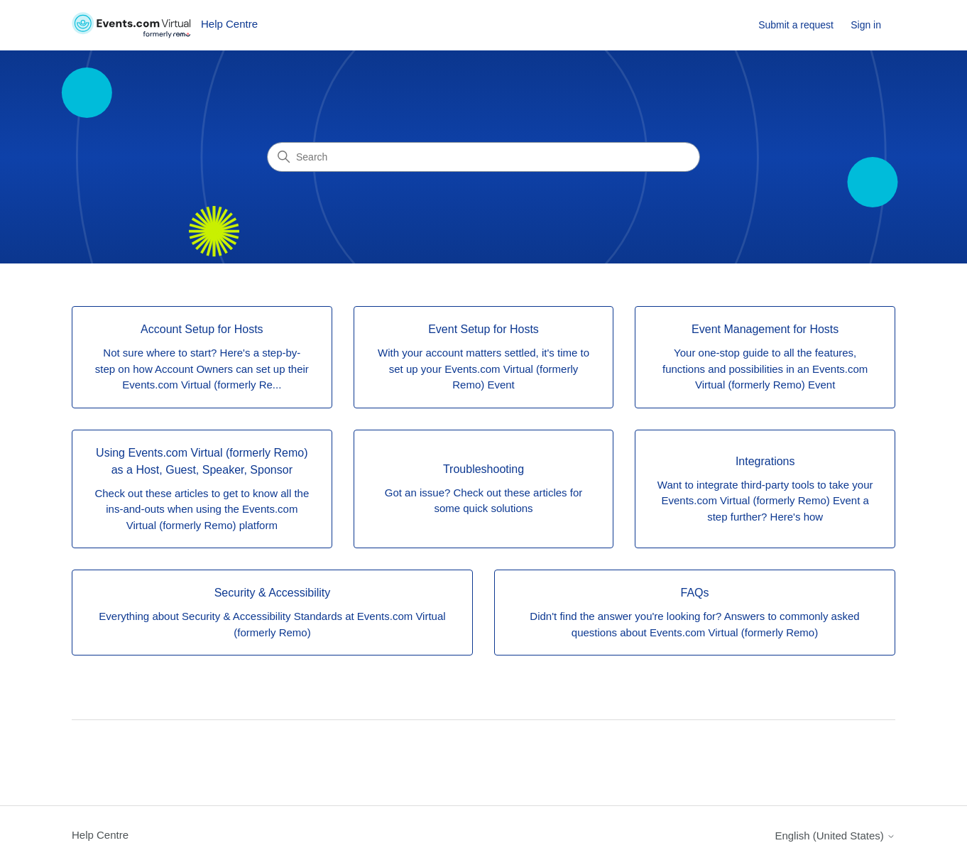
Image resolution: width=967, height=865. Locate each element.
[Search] (483, 157)
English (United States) (835, 835)
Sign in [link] (866, 25)
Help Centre (100, 835)
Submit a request (796, 25)
